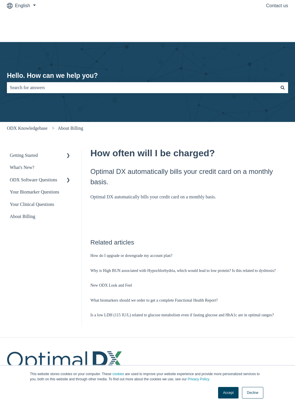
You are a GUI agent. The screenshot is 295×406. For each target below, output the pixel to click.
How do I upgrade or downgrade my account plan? (131, 255)
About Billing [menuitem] (22, 216)
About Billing (70, 128)
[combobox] (142, 87)
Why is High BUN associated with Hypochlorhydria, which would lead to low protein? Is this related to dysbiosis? (183, 270)
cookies (118, 374)
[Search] (282, 87)
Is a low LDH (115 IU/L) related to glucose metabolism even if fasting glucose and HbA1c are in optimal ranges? (182, 315)
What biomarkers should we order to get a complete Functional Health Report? (154, 300)
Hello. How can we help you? (52, 75)
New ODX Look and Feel (111, 285)
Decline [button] (252, 393)
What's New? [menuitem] (22, 167)
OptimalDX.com (266, 26)
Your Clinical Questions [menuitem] (32, 204)
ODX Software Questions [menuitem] (33, 179)
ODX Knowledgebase (27, 128)
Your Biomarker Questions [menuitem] (34, 191)
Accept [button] (228, 393)
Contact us (277, 5)
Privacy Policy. (199, 379)
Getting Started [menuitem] (24, 155)
